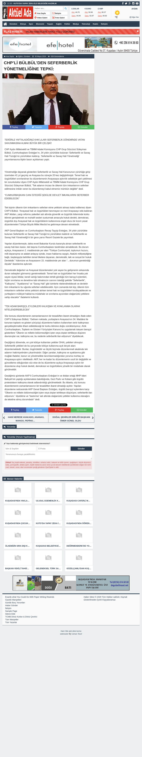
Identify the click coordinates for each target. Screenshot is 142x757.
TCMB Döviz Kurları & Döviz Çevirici (21, 616)
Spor (31, 24)
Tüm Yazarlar (11, 622)
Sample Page (11, 611)
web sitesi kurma (75, 631)
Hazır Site (64, 631)
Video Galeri (41, 18)
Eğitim (20, 56)
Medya (77, 24)
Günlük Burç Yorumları (15, 602)
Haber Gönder (11, 605)
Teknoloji (87, 24)
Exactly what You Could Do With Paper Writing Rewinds (29, 597)
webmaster (64, 634)
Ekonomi (40, 24)
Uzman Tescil (77, 634)
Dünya (23, 24)
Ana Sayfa (40, 13)
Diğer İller (134, 17)
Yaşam (51, 24)
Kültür (68, 24)
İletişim (56, 13)
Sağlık (60, 24)
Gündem (13, 24)
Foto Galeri (58, 18)
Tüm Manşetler (11, 619)
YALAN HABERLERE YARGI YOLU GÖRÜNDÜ (53, 31)
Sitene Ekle (10, 614)
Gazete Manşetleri (13, 600)
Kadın (97, 24)
